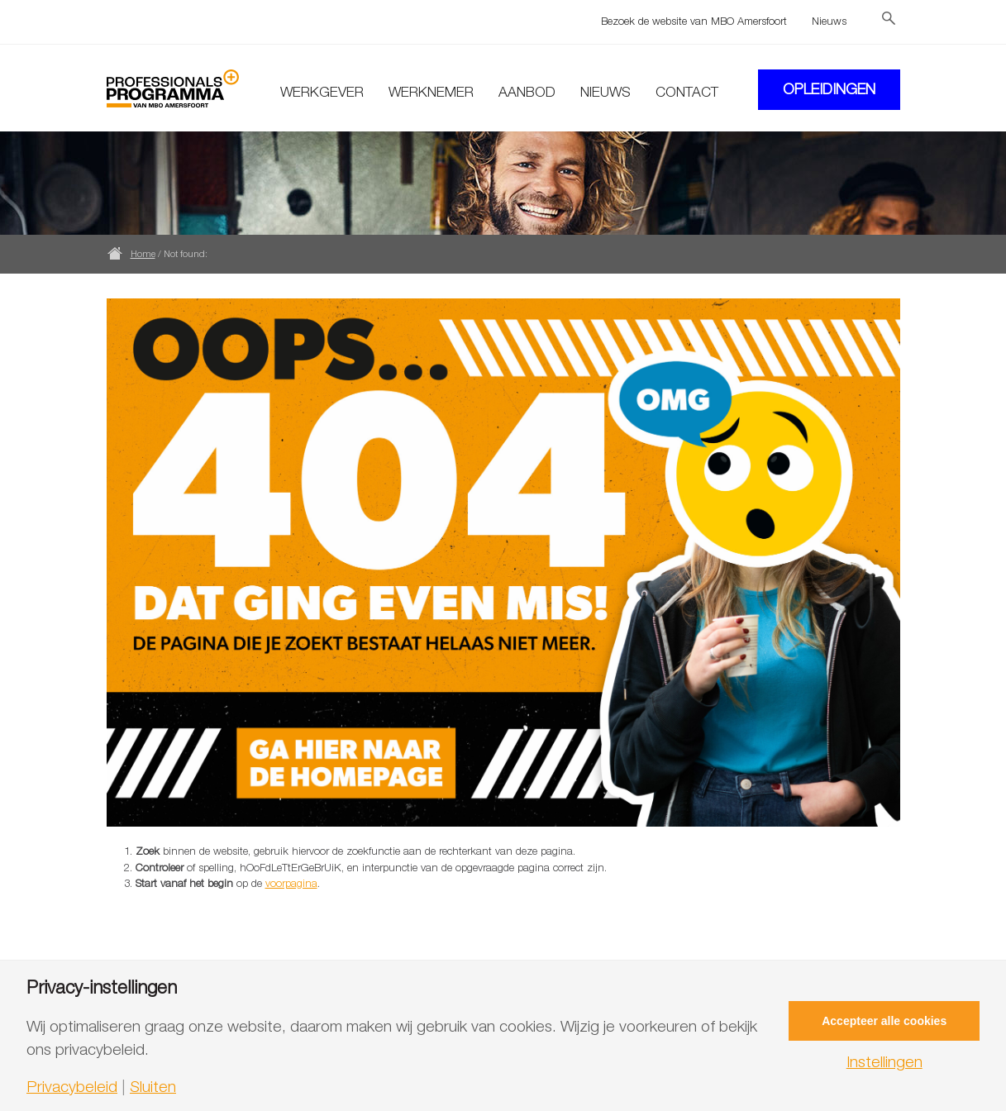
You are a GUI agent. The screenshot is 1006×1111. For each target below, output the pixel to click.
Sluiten (153, 1086)
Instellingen (884, 1062)
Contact (687, 91)
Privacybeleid (71, 1086)
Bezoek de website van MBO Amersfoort (694, 20)
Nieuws (829, 20)
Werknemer (431, 91)
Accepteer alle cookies (884, 1021)
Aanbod (526, 91)
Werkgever (322, 91)
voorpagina (291, 882)
